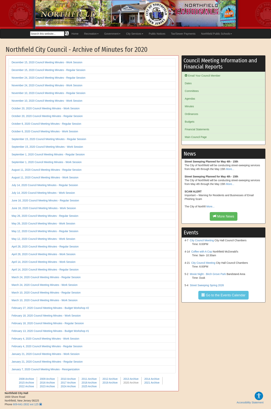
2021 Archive (151, 382)
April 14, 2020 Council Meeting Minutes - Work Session (43, 261)
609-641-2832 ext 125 (25, 404)
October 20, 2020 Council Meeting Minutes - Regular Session (47, 116)
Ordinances (191, 113)
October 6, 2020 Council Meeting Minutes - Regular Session (46, 123)
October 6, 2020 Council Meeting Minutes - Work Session (45, 131)
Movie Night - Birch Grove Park (208, 274)
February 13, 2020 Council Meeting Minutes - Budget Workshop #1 (50, 330)
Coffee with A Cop (201, 251)
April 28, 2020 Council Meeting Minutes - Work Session (43, 254)
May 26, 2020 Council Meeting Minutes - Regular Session (45, 215)
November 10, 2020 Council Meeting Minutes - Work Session (47, 100)
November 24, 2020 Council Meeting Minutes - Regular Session (48, 77)
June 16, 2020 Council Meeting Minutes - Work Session (44, 208)
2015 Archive (26, 382)
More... (230, 169)
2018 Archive (89, 382)
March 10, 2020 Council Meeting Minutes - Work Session (45, 300)
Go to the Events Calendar (223, 295)
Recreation (91, 33)
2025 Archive (89, 386)
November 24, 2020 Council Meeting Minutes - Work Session (47, 85)
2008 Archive (26, 378)
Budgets (189, 121)
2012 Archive (110, 378)
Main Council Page (196, 137)
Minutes (189, 106)
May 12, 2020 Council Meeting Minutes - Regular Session (45, 231)
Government (112, 33)
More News (223, 216)
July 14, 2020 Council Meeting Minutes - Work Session (43, 192)
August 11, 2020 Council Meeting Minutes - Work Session (45, 177)
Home (75, 33)
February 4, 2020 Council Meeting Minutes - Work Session (45, 338)
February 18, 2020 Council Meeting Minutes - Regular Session (48, 323)
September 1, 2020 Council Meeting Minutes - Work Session (47, 162)
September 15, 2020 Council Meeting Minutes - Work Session (47, 146)
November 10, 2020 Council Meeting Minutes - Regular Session (48, 93)
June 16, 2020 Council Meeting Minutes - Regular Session (45, 200)
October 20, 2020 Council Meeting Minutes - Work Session (46, 108)
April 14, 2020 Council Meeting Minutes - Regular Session (45, 269)
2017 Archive (68, 382)
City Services (134, 33)
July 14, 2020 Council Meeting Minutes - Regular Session (45, 185)
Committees (192, 90)
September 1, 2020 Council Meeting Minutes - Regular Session (48, 154)
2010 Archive (68, 378)
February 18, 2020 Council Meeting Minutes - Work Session (46, 315)
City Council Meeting (202, 240)
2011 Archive (89, 378)
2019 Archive (110, 382)
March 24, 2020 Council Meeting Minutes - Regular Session (46, 277)
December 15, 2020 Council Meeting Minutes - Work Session (47, 62)
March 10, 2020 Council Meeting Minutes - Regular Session (46, 292)
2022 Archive (26, 386)
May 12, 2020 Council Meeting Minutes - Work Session (43, 238)
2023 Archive (47, 386)
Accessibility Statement (250, 397)
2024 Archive (68, 386)
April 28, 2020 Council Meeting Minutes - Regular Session (45, 246)
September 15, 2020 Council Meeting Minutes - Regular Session (49, 139)
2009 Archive (47, 378)
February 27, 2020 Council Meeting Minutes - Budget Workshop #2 (50, 307)
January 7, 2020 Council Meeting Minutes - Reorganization (46, 369)
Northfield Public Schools (216, 33)
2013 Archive (131, 378)
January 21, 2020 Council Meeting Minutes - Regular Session (47, 361)
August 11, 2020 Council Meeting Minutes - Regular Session (46, 169)
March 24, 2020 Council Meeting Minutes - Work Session (45, 284)
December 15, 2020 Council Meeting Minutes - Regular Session (48, 70)
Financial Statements (197, 129)
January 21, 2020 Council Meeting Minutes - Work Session (46, 353)
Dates (188, 83)
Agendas (190, 98)
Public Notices (157, 33)
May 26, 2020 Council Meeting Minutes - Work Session (43, 223)
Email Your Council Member (202, 75)
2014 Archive (151, 378)
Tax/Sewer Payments (183, 33)
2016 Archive (47, 382)
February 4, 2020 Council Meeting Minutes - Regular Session (47, 346)
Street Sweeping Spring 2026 (207, 285)
